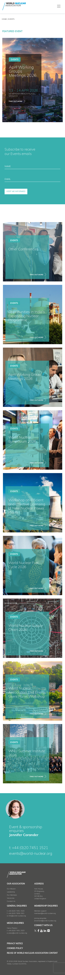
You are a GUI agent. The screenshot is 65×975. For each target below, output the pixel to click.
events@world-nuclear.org (30, 854)
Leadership (11, 892)
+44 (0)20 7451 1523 (16, 931)
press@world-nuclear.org (18, 933)
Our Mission (11, 889)
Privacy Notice (15, 944)
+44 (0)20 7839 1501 (16, 913)
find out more (15, 101)
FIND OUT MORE (36, 275)
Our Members (12, 895)
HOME (4, 19)
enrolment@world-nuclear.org (45, 921)
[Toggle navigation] (59, 6)
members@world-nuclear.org (45, 913)
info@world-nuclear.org (17, 916)
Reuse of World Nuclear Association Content (32, 953)
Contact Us (11, 901)
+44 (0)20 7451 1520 (16, 911)
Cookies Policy (15, 948)
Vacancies (10, 898)
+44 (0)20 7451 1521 (30, 848)
